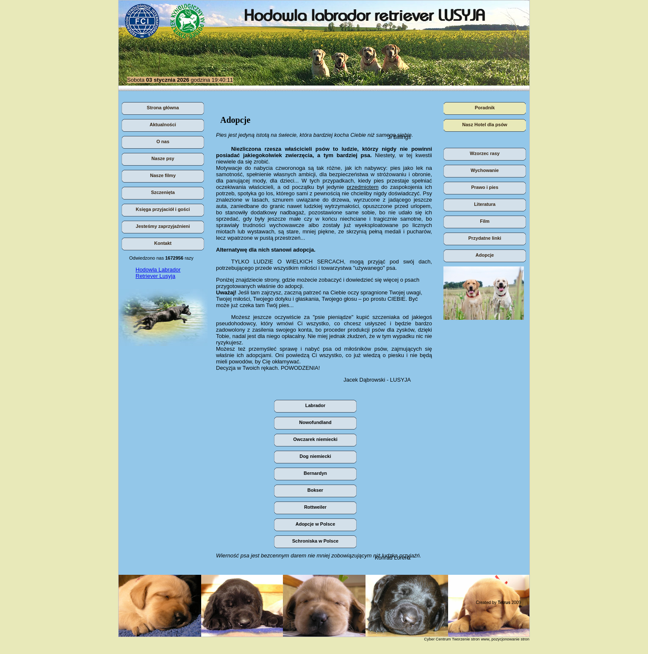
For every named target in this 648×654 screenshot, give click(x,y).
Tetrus (504, 602)
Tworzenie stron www (471, 639)
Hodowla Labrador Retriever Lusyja (158, 272)
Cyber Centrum (437, 639)
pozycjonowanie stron (510, 639)
